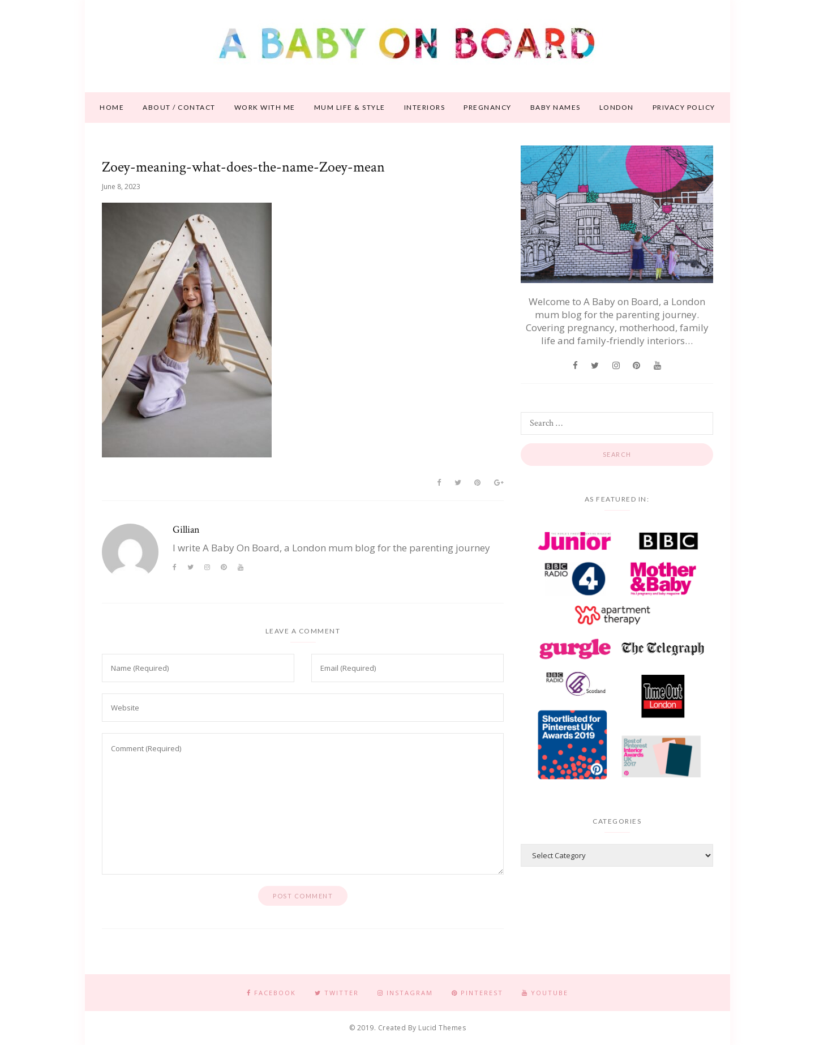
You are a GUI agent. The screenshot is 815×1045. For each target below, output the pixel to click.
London (616, 107)
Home (112, 107)
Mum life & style (349, 107)
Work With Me (264, 107)
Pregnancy (488, 107)
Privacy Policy (684, 107)
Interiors (424, 107)
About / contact (179, 107)
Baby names (555, 107)
